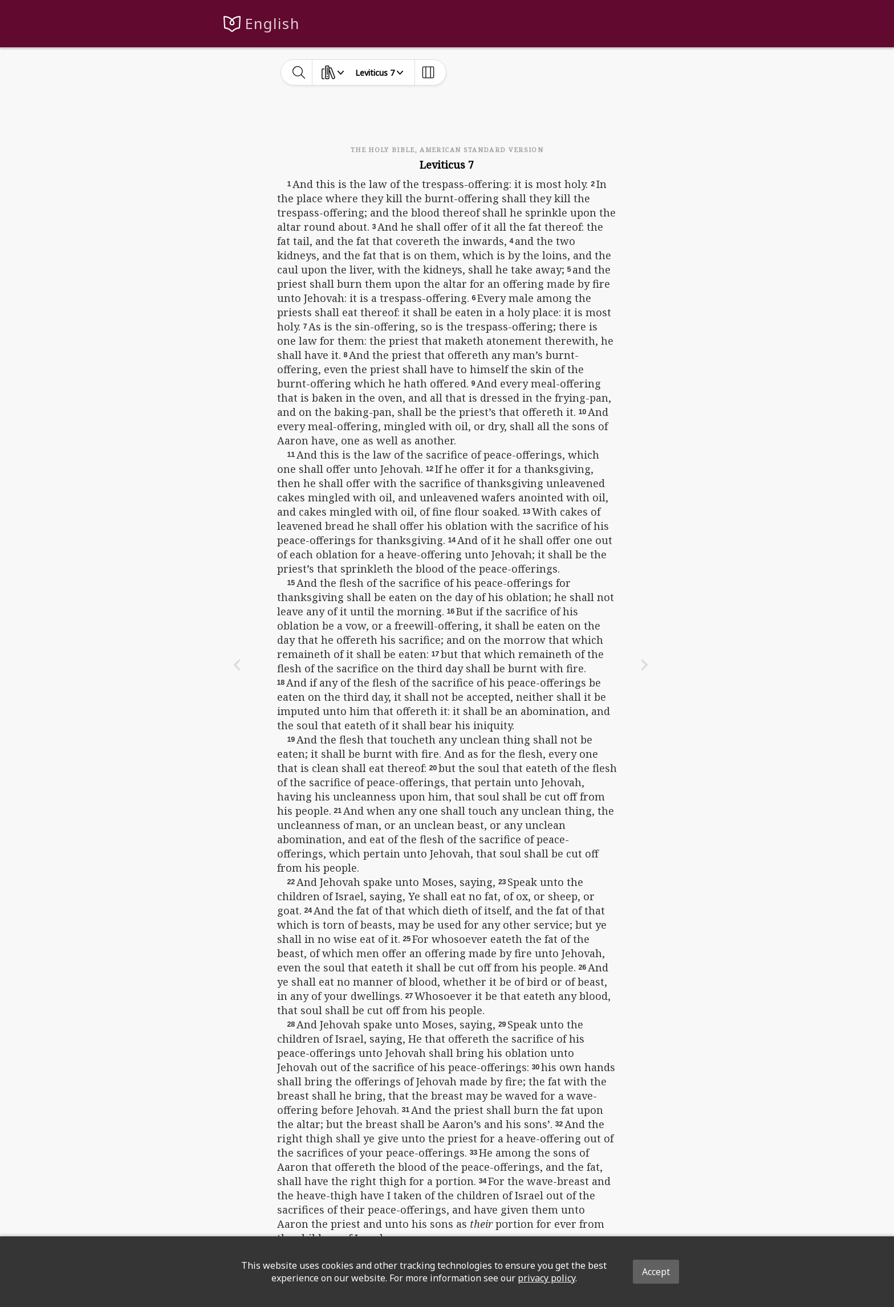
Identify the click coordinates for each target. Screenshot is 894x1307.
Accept (656, 1271)
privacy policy (546, 1278)
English (272, 24)
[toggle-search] (299, 72)
